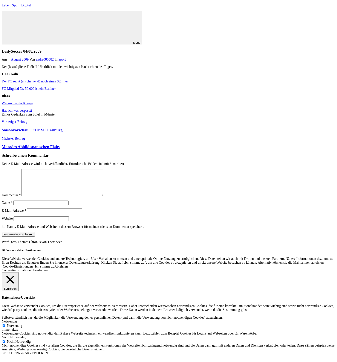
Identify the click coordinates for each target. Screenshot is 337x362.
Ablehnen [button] (61, 271)
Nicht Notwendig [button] (14, 342)
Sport (62, 59)
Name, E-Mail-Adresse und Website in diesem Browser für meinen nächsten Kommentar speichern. (75, 232)
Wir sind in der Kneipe (17, 103)
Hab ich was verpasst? (17, 110)
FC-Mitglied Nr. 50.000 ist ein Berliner (29, 88)
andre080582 (45, 59)
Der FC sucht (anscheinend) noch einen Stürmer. (35, 81)
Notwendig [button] (9, 326)
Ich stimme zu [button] (45, 271)
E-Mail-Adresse (14, 216)
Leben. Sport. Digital (16, 5)
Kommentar (11, 200)
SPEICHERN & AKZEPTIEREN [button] (25, 358)
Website (7, 223)
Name (7, 208)
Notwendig (14, 331)
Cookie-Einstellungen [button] (18, 271)
